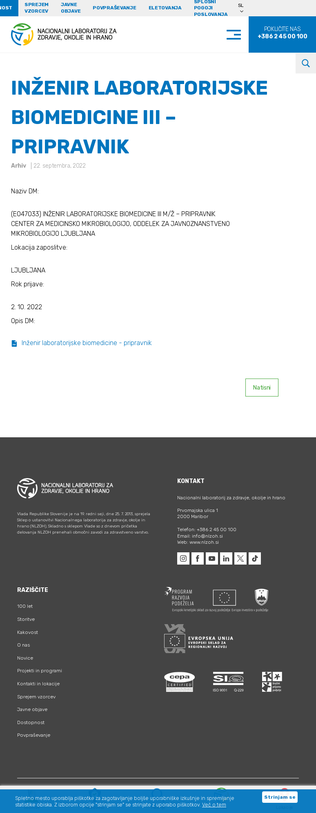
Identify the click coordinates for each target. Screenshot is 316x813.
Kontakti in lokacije (38, 684)
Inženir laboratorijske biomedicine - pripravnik (81, 343)
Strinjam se (280, 797)
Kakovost (27, 632)
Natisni (262, 387)
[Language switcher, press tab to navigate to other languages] (244, 8)
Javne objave (70, 8)
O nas (23, 645)
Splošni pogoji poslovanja (211, 8)
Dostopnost (31, 722)
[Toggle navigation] (242, 34)
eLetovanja (165, 8)
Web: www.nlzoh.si (198, 542)
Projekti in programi (39, 670)
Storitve (26, 619)
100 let (25, 606)
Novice (25, 658)
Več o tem (214, 805)
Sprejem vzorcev (36, 8)
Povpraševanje (114, 8)
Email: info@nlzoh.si (200, 536)
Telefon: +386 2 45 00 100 (206, 529)
